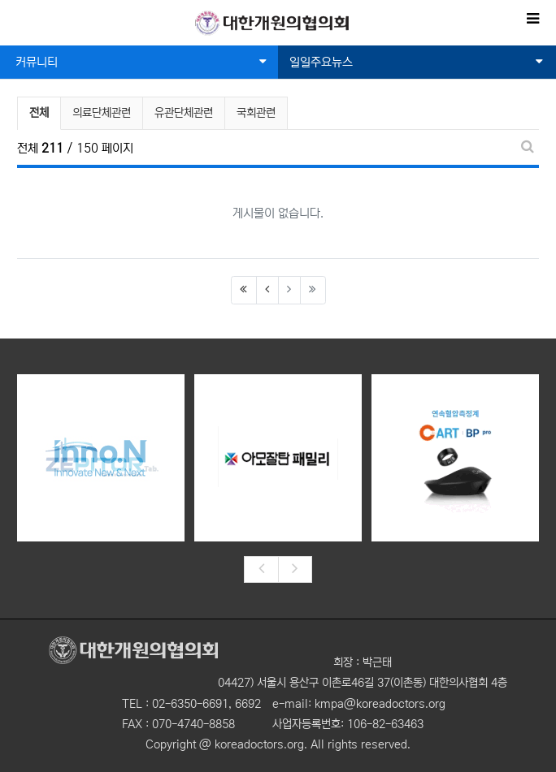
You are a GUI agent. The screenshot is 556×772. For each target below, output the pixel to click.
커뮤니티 (141, 62)
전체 (39, 112)
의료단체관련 (101, 112)
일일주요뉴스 (416, 62)
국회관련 (256, 112)
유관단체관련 (183, 112)
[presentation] (261, 570)
